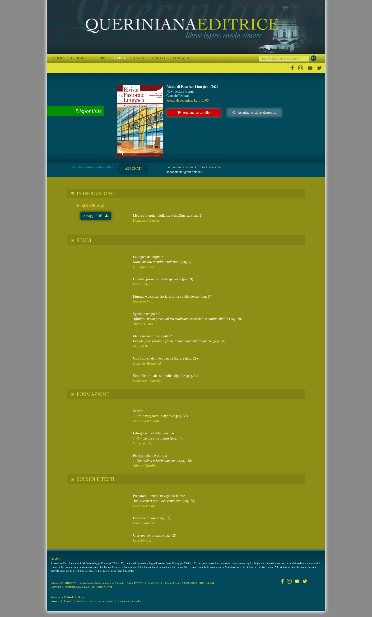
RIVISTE (119, 58)
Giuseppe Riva (143, 267)
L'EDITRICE (80, 58)
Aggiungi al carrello (193, 112)
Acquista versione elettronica (254, 112)
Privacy (55, 600)
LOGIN (139, 58)
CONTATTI (181, 58)
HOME (58, 58)
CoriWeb (69, 597)
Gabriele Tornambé (147, 363)
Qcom (81, 597)
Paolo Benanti (143, 284)
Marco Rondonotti (146, 421)
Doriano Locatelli (145, 506)
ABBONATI (133, 168)
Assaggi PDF (95, 216)
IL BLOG (158, 58)
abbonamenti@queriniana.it (185, 172)
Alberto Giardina (145, 465)
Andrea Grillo (143, 324)
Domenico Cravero (146, 220)
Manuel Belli (142, 346)
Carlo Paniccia (144, 523)
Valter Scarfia (143, 443)
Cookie (68, 600)
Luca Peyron (142, 540)
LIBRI (101, 58)
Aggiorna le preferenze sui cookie (95, 600)
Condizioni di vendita (129, 600)
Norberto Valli (143, 301)
